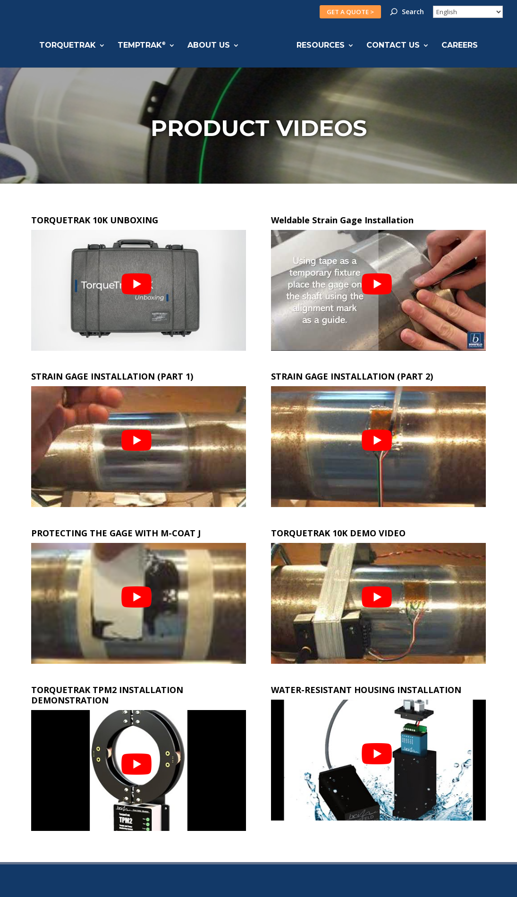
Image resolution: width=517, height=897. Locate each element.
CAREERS (459, 46)
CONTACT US (392, 46)
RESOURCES (320, 46)
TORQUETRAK (68, 46)
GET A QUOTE (350, 12)
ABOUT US (209, 46)
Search (413, 12)
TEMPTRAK (142, 46)
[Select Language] (468, 12)
